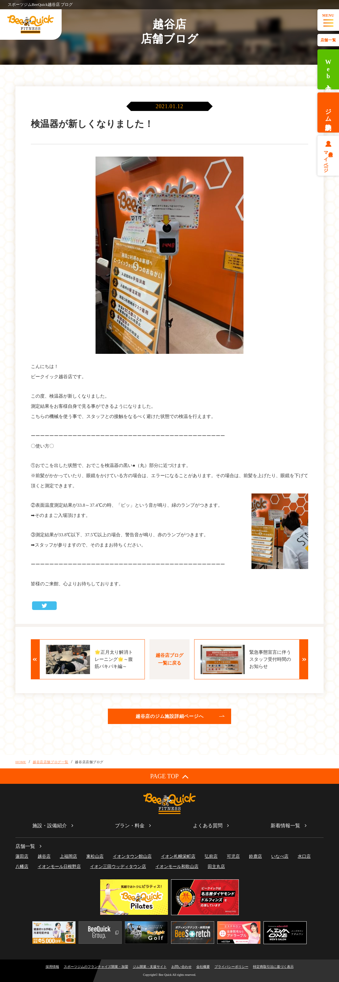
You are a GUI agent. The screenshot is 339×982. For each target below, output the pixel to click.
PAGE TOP (169, 776)
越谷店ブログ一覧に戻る (169, 659)
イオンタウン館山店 (132, 856)
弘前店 (211, 856)
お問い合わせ (181, 966)
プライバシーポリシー (231, 966)
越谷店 (44, 856)
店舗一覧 (328, 40)
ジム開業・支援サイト (150, 966)
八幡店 (21, 866)
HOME (20, 762)
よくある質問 (208, 825)
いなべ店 (279, 856)
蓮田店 (21, 856)
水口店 (304, 856)
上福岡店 (68, 856)
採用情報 (52, 966)
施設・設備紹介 (49, 825)
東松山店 (95, 856)
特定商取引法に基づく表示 (273, 966)
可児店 (233, 856)
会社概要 (203, 966)
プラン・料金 (130, 825)
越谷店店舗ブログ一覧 (50, 762)
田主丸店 (216, 866)
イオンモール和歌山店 (176, 866)
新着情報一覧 (285, 825)
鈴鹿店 (255, 856)
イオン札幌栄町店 (178, 856)
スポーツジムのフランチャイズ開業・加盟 (96, 966)
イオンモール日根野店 (59, 866)
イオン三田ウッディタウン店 (118, 866)
